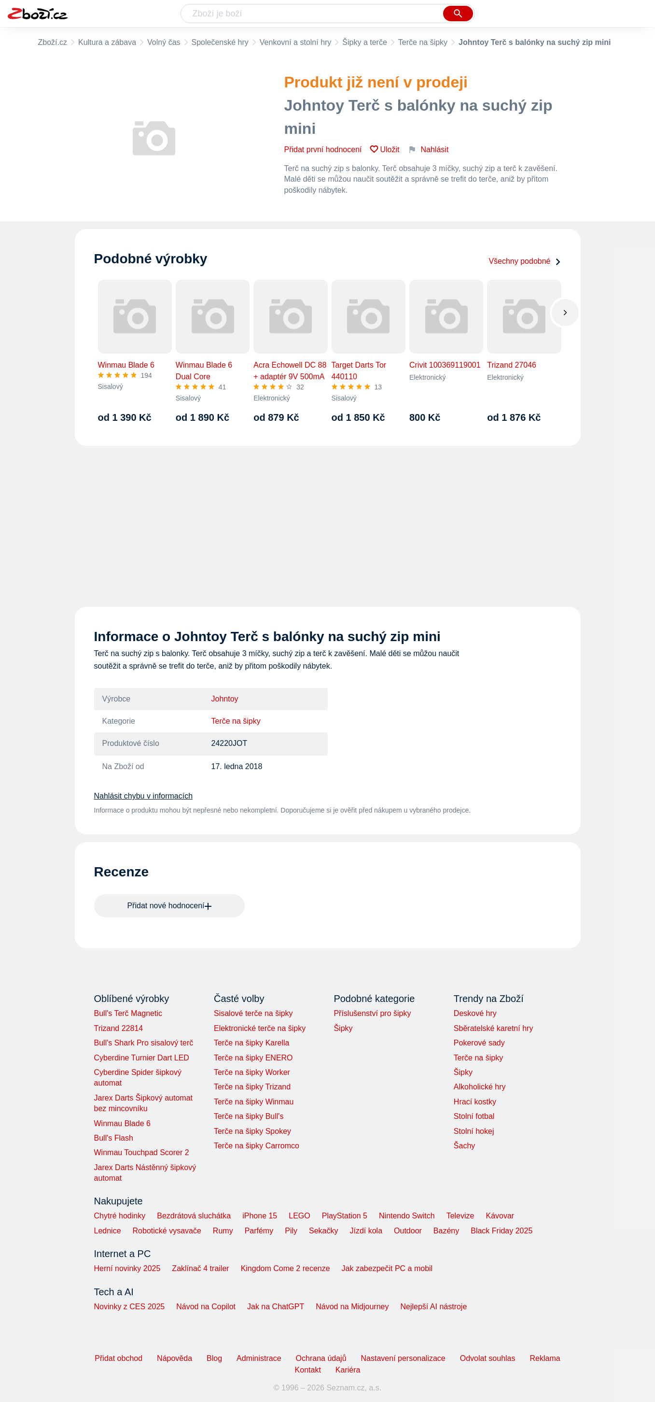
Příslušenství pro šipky (372, 1013)
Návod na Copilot (206, 1306)
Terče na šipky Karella (252, 1043)
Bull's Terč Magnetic (128, 1013)
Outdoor (408, 1231)
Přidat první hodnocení (323, 149)
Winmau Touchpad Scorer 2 (141, 1152)
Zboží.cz (52, 42)
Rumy (223, 1231)
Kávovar (500, 1216)
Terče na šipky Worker (252, 1072)
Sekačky (323, 1231)
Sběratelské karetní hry (493, 1028)
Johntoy (224, 699)
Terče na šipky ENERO (253, 1058)
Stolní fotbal (474, 1116)
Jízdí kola (365, 1231)
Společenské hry (220, 42)
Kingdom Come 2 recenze (285, 1268)
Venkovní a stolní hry (296, 42)
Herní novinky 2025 (127, 1268)
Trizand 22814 (118, 1028)
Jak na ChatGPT (275, 1306)
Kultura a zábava (107, 42)
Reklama (545, 1358)
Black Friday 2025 (501, 1231)
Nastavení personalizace (403, 1358)
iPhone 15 (259, 1216)
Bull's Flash (113, 1138)
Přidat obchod (118, 1358)
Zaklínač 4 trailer (200, 1268)
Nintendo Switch (407, 1216)
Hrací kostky (475, 1102)
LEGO (299, 1216)
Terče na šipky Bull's (248, 1116)
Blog (214, 1358)
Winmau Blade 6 (122, 1123)
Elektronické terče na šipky (260, 1028)
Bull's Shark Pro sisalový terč (144, 1043)
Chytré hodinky (120, 1216)
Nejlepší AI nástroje (433, 1306)
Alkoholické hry (480, 1087)
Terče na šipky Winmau (253, 1102)
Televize (460, 1216)
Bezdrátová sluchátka (194, 1216)
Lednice (107, 1231)
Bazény (446, 1231)
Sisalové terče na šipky (253, 1013)
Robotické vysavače (167, 1231)
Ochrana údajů (321, 1358)
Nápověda (174, 1358)
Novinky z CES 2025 (129, 1306)
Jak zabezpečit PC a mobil (387, 1268)
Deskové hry (475, 1013)
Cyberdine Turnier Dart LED (141, 1058)
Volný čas (163, 42)
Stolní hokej (474, 1131)
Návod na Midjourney (352, 1306)
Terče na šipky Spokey (252, 1131)
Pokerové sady (479, 1043)
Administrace (259, 1358)
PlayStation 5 (344, 1216)
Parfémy (259, 1231)
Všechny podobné (524, 261)
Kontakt (308, 1370)
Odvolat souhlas (488, 1358)
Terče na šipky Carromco (256, 1146)
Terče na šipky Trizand (252, 1087)
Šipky (343, 1028)
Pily (291, 1231)
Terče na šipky (422, 42)
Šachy (464, 1146)
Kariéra (348, 1370)
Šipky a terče (364, 42)
